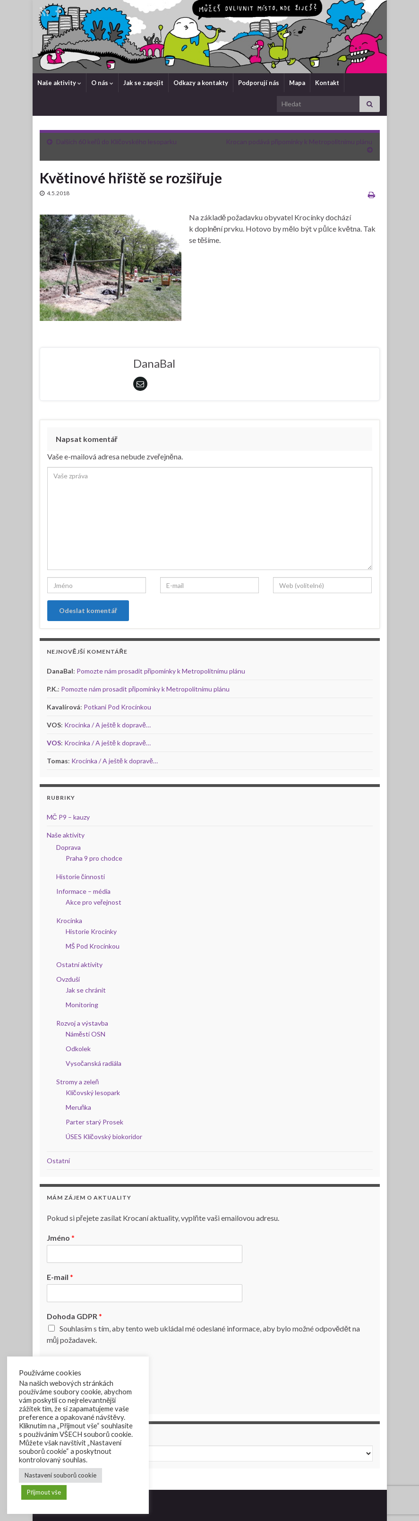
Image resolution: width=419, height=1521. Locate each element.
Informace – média (83, 891)
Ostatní (58, 1161)
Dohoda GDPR (74, 1316)
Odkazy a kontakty (200, 82)
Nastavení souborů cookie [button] (60, 1475)
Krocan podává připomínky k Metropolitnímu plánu (299, 142)
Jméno (61, 1237)
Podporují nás (258, 82)
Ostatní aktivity (79, 964)
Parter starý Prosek (94, 1122)
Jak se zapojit (143, 82)
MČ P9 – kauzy (68, 817)
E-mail (60, 1276)
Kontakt (327, 82)
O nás (102, 82)
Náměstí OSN (86, 1034)
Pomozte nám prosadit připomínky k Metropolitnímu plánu (161, 671)
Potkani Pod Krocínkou (117, 707)
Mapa (297, 82)
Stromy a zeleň (77, 1082)
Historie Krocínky (91, 931)
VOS (54, 743)
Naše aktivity (59, 82)
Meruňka (79, 1107)
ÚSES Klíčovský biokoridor (104, 1136)
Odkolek (78, 1049)
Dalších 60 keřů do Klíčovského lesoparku (116, 142)
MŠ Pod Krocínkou (93, 946)
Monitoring (82, 1005)
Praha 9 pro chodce (94, 858)
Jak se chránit (86, 990)
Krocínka (69, 920)
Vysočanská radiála (93, 1063)
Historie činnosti (80, 877)
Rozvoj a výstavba (82, 1023)
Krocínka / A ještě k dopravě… (107, 725)
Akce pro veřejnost (94, 902)
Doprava (68, 847)
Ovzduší (68, 979)
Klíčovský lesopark (93, 1093)
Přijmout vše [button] (44, 1492)
